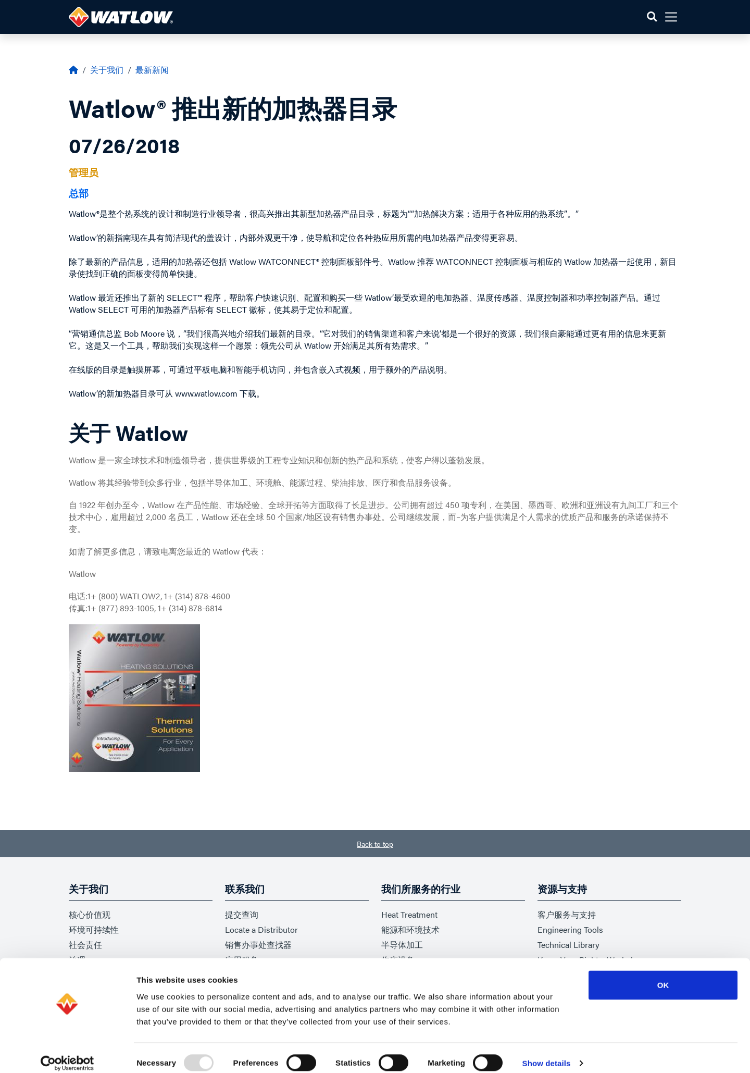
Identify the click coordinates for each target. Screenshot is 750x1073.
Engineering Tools (570, 929)
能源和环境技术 (410, 929)
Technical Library (568, 945)
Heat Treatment (409, 914)
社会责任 (85, 945)
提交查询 (241, 914)
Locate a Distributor (261, 929)
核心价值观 (89, 914)
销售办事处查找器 (258, 945)
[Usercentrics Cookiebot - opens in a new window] (67, 1052)
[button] (652, 17)
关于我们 (106, 70)
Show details (546, 1052)
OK (663, 974)
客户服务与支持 (567, 914)
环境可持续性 (94, 929)
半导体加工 (402, 945)
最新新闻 (152, 70)
